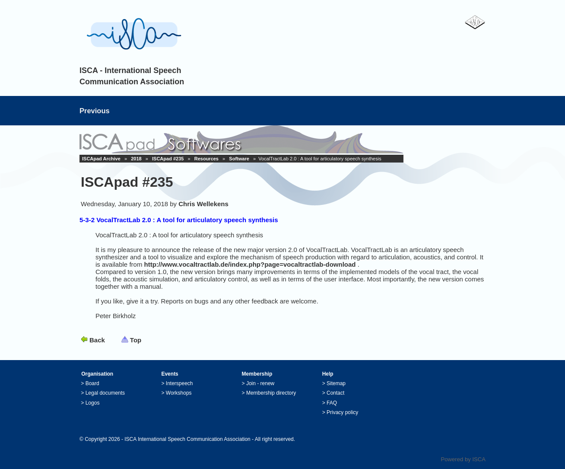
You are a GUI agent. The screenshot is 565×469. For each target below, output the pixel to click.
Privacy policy (342, 412)
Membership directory (271, 393)
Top (135, 340)
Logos (93, 403)
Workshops (179, 393)
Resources (206, 158)
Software (239, 158)
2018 (136, 158)
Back (97, 340)
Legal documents (105, 393)
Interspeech (179, 383)
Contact (335, 393)
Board (92, 383)
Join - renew (260, 383)
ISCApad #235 (168, 158)
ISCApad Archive (101, 158)
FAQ (332, 403)
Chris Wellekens (203, 203)
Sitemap (336, 383)
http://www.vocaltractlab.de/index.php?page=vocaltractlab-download (250, 264)
